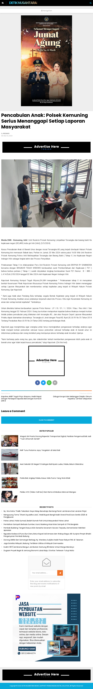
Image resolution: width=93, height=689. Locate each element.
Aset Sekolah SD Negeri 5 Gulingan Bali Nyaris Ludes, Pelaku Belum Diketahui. (52, 464)
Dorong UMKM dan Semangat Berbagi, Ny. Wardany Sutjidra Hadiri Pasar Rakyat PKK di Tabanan (43, 540)
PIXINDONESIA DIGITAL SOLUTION (58, 686)
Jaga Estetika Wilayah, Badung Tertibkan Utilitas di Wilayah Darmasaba (33, 543)
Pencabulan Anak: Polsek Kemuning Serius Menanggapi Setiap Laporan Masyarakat (44, 121)
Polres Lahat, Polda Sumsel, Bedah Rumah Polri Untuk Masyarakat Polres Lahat (36, 521)
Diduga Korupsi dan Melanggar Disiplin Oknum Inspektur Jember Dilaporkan (72, 397)
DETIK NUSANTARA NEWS (27, 2)
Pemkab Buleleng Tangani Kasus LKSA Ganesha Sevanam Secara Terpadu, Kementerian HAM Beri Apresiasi (44, 529)
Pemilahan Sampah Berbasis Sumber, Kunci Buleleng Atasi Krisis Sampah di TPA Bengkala (41, 524)
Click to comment (46, 420)
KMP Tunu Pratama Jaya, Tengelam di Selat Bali (40, 450)
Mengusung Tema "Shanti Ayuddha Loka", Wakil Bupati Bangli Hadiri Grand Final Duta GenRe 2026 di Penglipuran (45, 516)
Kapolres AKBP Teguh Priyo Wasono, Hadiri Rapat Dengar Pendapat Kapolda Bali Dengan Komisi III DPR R (21, 398)
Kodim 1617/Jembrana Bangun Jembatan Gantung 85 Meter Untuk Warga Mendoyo (39, 547)
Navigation (46, 11)
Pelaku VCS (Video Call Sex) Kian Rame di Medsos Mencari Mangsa (48, 492)
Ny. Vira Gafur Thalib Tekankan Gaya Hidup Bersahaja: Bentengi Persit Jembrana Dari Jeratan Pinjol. (45, 511)
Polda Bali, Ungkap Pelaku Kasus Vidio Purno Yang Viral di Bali (45, 478)
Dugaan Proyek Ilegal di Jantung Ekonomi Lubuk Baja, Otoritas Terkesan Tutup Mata (39, 550)
